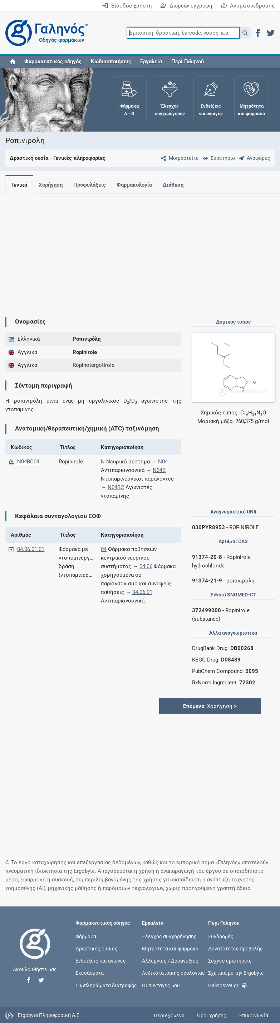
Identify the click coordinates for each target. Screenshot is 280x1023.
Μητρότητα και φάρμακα (170, 948)
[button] (245, 33)
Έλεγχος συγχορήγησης (169, 936)
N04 (163, 461)
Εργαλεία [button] (151, 61)
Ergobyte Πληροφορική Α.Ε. (49, 1015)
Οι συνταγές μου (161, 985)
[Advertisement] (137, 250)
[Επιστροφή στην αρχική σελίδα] (35, 951)
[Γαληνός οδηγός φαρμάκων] (44, 33)
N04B (159, 470)
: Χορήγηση (210, 706)
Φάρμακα (85, 936)
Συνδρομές (221, 936)
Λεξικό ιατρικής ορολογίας (173, 973)
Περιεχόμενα (169, 1015)
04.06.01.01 (30, 549)
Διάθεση (178, 185)
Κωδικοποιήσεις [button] (111, 61)
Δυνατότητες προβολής (235, 948)
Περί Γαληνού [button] (187, 61)
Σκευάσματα (89, 973)
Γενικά (19, 185)
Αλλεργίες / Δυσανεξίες (170, 961)
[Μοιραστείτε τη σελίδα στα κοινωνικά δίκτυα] (178, 158)
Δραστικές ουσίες (96, 948)
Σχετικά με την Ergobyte (236, 973)
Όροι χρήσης (211, 1015)
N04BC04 (28, 461)
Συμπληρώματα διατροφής (106, 985)
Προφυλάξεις (92, 185)
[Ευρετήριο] (217, 158)
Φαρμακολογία (138, 185)
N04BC (116, 487)
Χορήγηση (52, 185)
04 (104, 549)
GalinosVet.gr (227, 984)
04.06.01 (142, 592)
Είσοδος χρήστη (127, 6)
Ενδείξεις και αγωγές (100, 961)
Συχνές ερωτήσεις (230, 961)
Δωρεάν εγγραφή (186, 6)
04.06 (145, 566)
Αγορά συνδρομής (248, 6)
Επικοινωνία (253, 1015)
